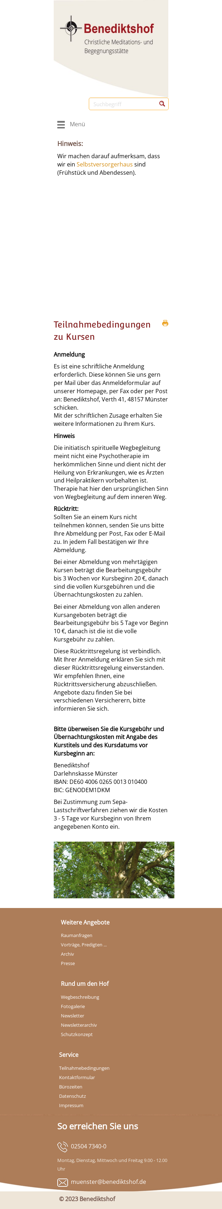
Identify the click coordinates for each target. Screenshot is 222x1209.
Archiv (67, 954)
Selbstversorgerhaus (105, 164)
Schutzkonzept (77, 1034)
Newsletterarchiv (79, 1025)
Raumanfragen (76, 935)
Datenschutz (72, 1096)
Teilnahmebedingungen (84, 1068)
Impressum (71, 1105)
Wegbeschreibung (80, 997)
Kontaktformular (77, 1077)
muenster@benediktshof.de (108, 1182)
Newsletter (72, 1015)
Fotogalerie (73, 1006)
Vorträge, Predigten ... (84, 944)
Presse (68, 963)
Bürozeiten (70, 1086)
